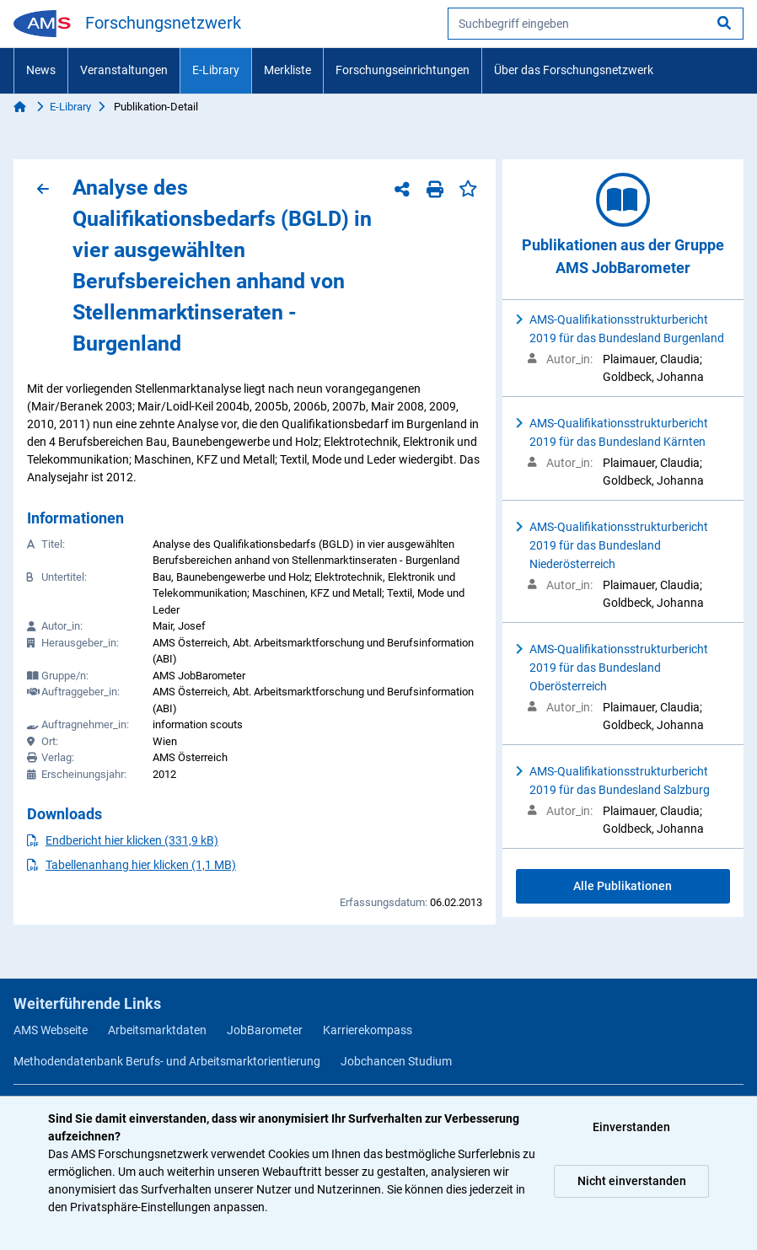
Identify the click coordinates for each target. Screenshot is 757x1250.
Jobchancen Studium (396, 1061)
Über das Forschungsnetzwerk (573, 70)
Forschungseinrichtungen (403, 70)
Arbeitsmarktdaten (157, 1030)
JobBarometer (265, 1030)
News (41, 70)
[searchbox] (596, 24)
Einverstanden (631, 1127)
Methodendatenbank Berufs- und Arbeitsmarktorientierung (166, 1061)
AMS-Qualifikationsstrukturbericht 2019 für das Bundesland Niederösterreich (618, 545)
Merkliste (287, 70)
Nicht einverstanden (631, 1181)
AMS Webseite (50, 1030)
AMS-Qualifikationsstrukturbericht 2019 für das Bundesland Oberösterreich (618, 667)
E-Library (215, 70)
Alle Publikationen (622, 886)
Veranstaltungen (124, 70)
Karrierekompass (367, 1030)
